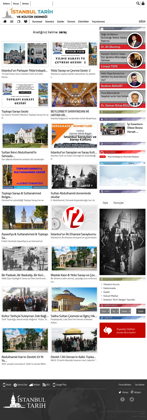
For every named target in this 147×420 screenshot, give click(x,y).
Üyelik (106, 292)
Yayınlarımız (98, 21)
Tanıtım (71, 21)
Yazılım (135, 416)
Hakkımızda (109, 288)
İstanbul (49, 21)
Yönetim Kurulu (111, 284)
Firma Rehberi (125, 384)
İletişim (25, 3)
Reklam (6, 3)
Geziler (60, 21)
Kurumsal (37, 21)
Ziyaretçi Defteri (125, 330)
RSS (48, 384)
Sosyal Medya (110, 295)
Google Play (61, 384)
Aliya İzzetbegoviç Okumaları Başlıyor (123, 156)
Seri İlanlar (140, 384)
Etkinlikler (83, 21)
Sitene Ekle (22, 384)
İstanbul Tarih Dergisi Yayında (119, 299)
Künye (16, 3)
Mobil (8, 384)
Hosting (142, 416)
